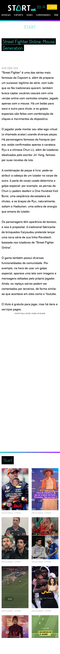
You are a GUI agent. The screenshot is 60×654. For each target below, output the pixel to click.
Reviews (6, 14)
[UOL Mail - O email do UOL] (39, 7)
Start (30, 27)
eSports (18, 14)
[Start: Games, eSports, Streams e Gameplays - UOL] (19, 8)
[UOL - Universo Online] (33, 9)
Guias (29, 14)
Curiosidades (43, 14)
